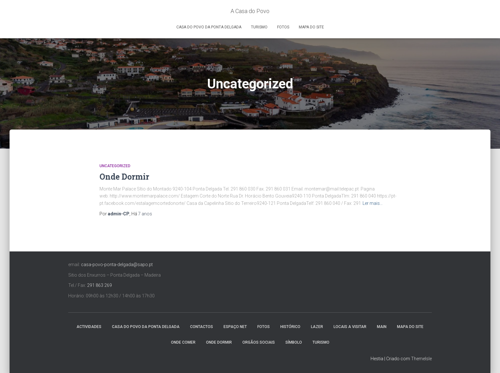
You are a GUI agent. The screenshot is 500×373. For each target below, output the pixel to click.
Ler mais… (373, 203)
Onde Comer (183, 342)
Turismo (259, 27)
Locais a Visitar (350, 327)
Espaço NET (235, 327)
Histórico (290, 327)
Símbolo (293, 342)
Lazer (317, 327)
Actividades (89, 327)
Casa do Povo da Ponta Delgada (208, 27)
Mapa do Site (311, 27)
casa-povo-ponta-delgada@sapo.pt (117, 264)
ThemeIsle (421, 358)
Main (381, 327)
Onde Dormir (124, 176)
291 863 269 (99, 285)
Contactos (201, 327)
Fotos (283, 27)
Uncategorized (114, 166)
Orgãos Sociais (258, 342)
